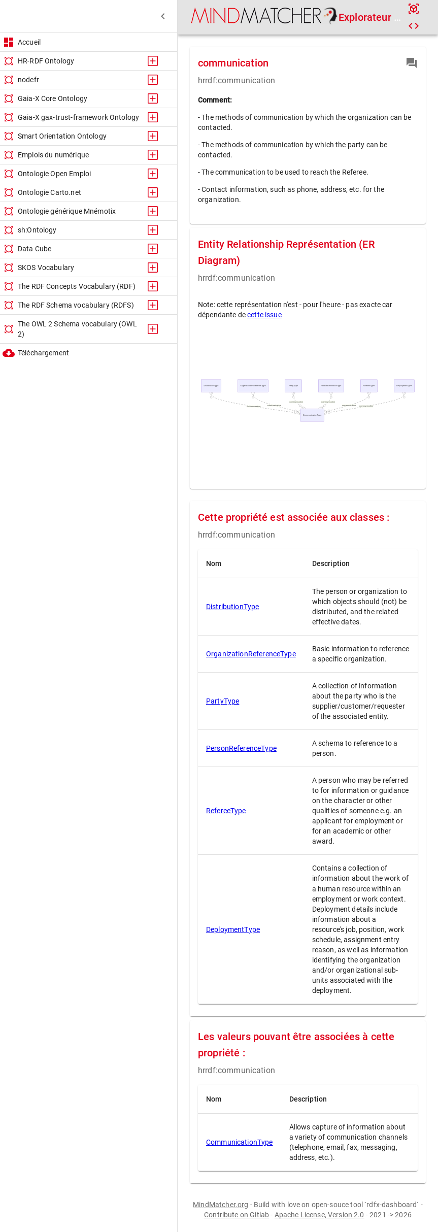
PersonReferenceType (241, 748)
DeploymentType (233, 929)
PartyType (222, 701)
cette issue (264, 315)
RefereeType (226, 811)
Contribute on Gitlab (236, 1215)
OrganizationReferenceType (251, 654)
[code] (413, 26)
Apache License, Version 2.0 (319, 1215)
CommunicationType (239, 1142)
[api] (413, 8)
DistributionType (232, 607)
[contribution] (411, 63)
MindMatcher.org (220, 1205)
